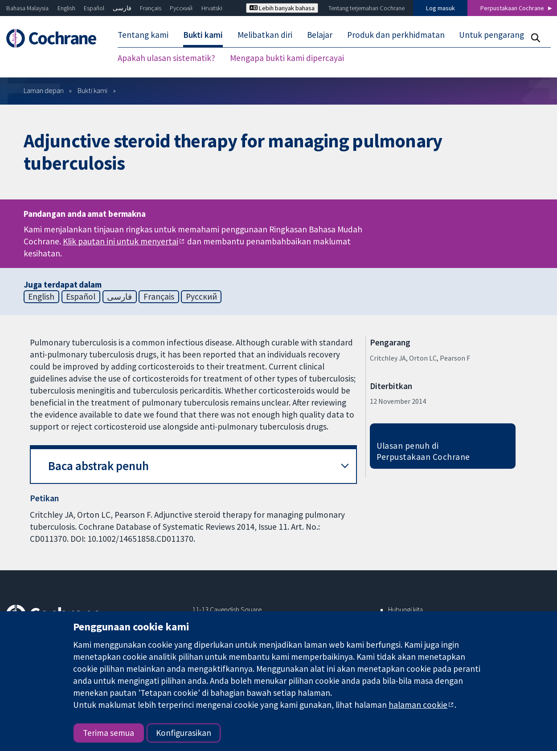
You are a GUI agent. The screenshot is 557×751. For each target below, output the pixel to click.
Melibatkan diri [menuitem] (265, 34)
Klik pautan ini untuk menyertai (120, 241)
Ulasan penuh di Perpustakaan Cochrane (423, 451)
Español (94, 8)
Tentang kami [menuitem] (143, 34)
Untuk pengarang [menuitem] (491, 34)
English (66, 8)
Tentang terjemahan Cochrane (366, 8)
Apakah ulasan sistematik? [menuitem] (166, 58)
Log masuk (440, 8)
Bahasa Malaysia (27, 8)
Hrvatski (211, 8)
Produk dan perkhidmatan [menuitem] (396, 34)
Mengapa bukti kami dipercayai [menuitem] (287, 58)
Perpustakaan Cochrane (512, 8)
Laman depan (44, 90)
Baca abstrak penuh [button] (98, 466)
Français (150, 8)
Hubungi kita (405, 609)
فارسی (122, 8)
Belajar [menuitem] (319, 34)
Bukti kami (92, 90)
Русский (181, 8)
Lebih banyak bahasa (282, 8)
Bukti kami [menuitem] (203, 34)
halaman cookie (418, 704)
